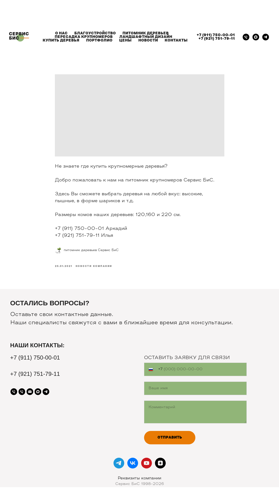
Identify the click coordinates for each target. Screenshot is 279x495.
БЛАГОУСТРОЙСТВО (95, 33)
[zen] (160, 463)
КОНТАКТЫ (176, 40)
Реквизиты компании (139, 478)
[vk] (132, 463)
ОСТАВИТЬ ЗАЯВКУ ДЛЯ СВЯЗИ (187, 358)
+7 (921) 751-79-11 (216, 39)
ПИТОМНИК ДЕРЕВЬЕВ (145, 33)
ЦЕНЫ (125, 40)
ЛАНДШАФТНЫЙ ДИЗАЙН (145, 37)
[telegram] (265, 37)
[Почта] (30, 391)
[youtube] (146, 463)
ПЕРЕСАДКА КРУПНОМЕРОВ (84, 37)
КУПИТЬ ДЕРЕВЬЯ (61, 40)
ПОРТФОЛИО (99, 40)
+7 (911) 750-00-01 (216, 35)
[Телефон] (246, 37)
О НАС (61, 33)
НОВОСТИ (148, 40)
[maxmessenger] (255, 37)
